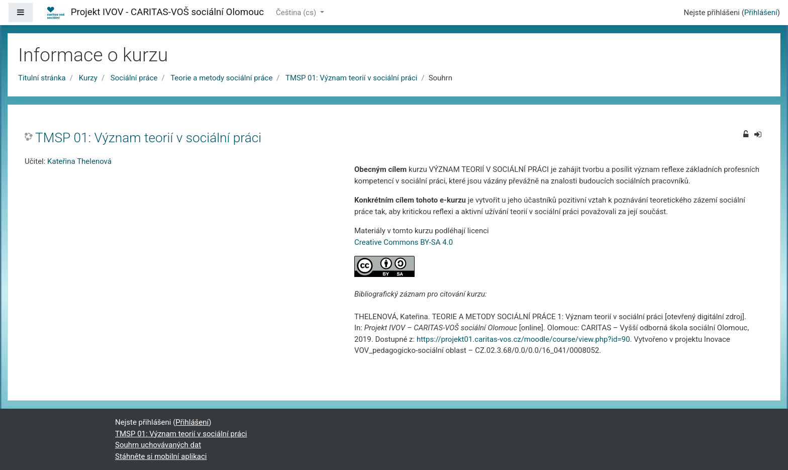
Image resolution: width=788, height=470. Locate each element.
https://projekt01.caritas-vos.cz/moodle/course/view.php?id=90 (523, 339)
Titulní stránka (42, 77)
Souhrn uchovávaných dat (158, 444)
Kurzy (88, 77)
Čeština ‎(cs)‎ (297, 12)
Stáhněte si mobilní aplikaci (161, 456)
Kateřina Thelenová (79, 161)
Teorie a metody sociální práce (221, 77)
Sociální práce (134, 77)
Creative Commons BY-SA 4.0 (403, 242)
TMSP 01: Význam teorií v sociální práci (351, 77)
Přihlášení (760, 12)
